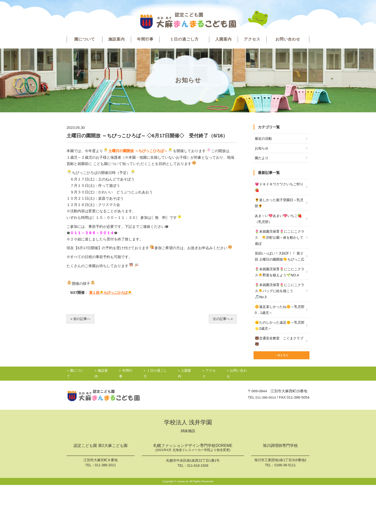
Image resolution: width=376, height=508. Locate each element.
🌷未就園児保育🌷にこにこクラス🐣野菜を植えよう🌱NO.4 (279, 286)
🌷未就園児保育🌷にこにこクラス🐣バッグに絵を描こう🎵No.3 (279, 309)
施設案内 (116, 39)
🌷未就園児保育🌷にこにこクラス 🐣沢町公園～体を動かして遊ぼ (279, 240)
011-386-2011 (105, 488)
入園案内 (223, 39)
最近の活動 (264, 139)
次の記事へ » (222, 319)
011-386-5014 (264, 420)
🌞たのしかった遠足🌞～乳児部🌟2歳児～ (279, 345)
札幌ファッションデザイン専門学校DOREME (193, 471)
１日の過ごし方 (184, 39)
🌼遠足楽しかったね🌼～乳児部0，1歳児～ (279, 328)
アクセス (252, 39)
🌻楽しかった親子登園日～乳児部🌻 (279, 205)
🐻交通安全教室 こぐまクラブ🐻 (279, 361)
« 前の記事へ (81, 319)
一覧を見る (281, 377)
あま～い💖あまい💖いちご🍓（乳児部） (277, 221)
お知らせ (262, 149)
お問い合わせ (287, 39)
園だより (262, 159)
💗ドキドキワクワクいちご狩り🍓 (279, 188)
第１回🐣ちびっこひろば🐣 (112, 292)
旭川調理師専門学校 (280, 469)
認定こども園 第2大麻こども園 (100, 469)
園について (84, 39)
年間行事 (145, 39)
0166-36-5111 (285, 488)
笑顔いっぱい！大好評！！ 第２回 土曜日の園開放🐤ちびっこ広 (279, 263)
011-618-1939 (197, 489)
